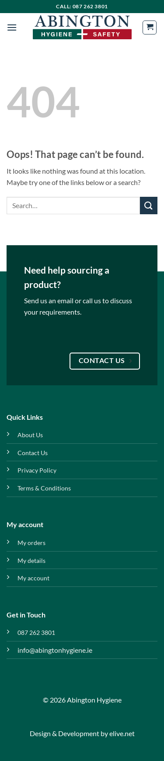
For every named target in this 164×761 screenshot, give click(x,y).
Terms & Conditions (44, 488)
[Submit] (148, 205)
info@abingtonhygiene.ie (54, 650)
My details (31, 560)
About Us (30, 435)
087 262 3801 (36, 632)
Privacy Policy (36, 470)
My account (33, 578)
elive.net (122, 733)
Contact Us (32, 452)
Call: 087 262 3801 (82, 6)
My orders (31, 542)
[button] (12, 27)
